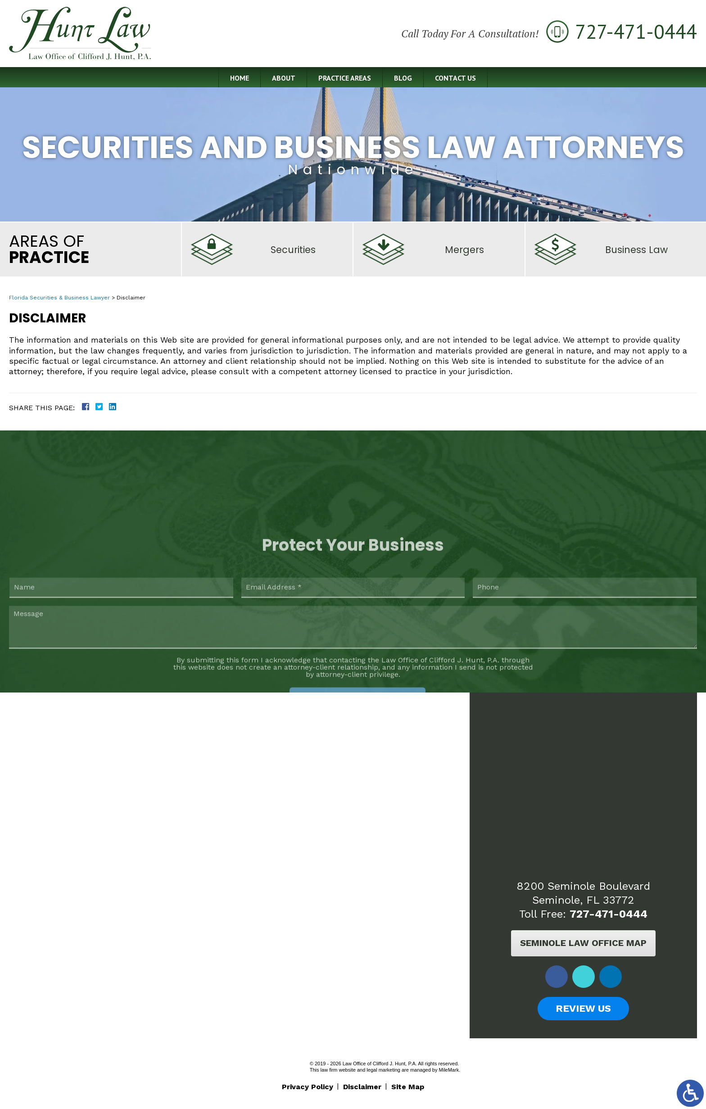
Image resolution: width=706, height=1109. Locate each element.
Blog (403, 77)
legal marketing (383, 1070)
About (283, 77)
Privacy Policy (307, 1086)
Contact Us (455, 77)
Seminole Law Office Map (583, 942)
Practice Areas (344, 77)
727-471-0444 (608, 914)
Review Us (583, 1008)
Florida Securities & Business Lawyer (59, 297)
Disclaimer (362, 1086)
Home (239, 77)
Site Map (407, 1086)
